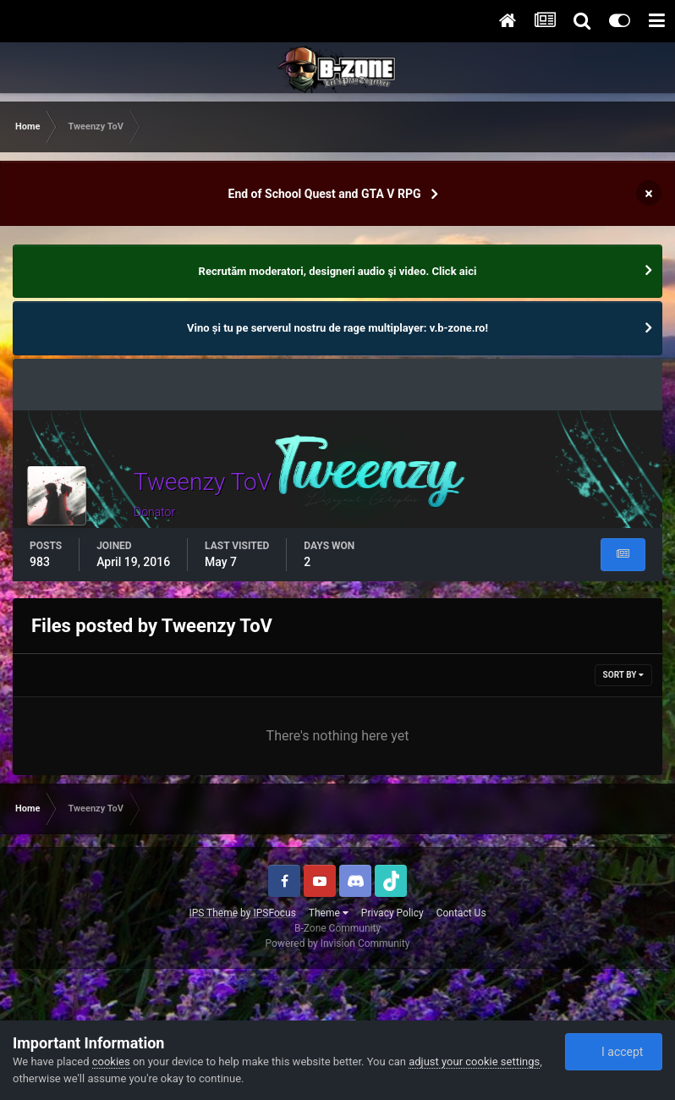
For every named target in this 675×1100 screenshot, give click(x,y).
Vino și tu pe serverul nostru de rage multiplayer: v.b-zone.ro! (337, 328)
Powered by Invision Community (338, 943)
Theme (328, 913)
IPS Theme (213, 913)
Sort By (623, 674)
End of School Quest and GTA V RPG (324, 194)
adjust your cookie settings (474, 1061)
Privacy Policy (392, 913)
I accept (613, 1052)
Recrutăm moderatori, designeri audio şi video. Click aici (338, 271)
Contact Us (461, 913)
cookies (111, 1061)
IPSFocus (274, 913)
